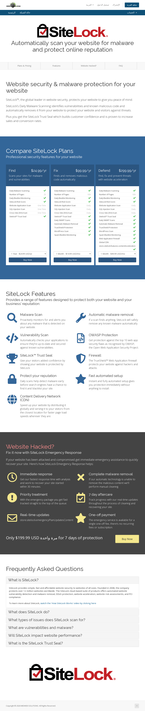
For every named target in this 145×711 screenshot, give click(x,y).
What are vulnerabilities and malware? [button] (40, 628)
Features (56, 65)
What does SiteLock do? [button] (28, 612)
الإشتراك (116, 4)
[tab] (72, 580)
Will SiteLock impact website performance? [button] (45, 635)
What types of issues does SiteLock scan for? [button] (46, 620)
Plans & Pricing (24, 65)
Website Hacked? (88, 65)
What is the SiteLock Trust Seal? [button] (35, 643)
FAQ (121, 65)
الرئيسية (11, 12)
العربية (90, 4)
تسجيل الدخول (103, 4)
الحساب (132, 12)
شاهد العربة (132, 5)
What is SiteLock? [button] (23, 580)
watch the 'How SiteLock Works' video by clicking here (68, 603)
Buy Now (27, 260)
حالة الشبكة (25, 12)
